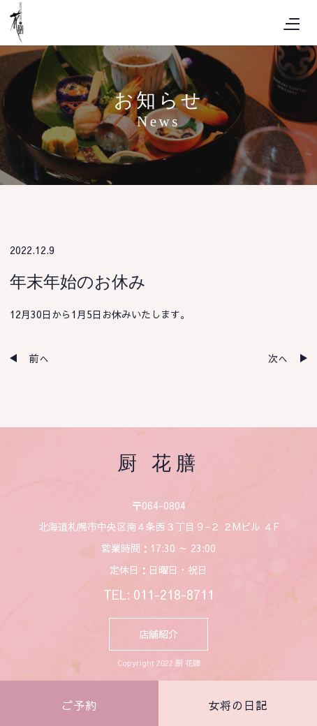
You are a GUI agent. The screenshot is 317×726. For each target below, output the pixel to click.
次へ (278, 358)
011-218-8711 (173, 594)
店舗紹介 (158, 634)
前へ (39, 358)
